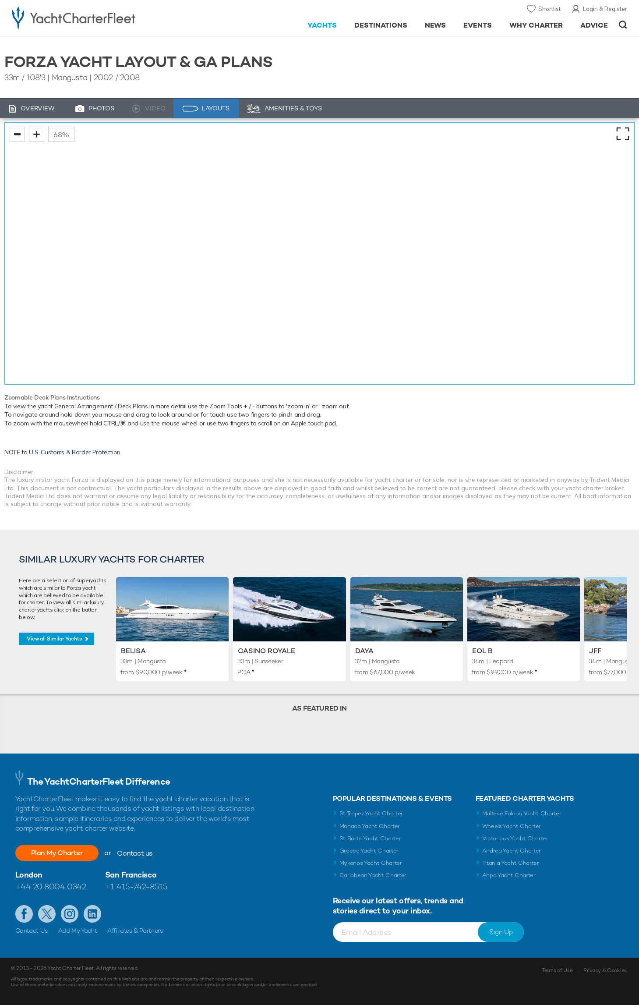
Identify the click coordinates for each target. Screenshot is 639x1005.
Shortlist (549, 8)
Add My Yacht (77, 930)
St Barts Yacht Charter (370, 838)
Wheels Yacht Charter (511, 826)
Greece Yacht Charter (369, 850)
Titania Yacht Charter (510, 863)
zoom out (17, 134)
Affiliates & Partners (135, 930)
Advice (594, 25)
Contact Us (31, 930)
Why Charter (536, 25)
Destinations (380, 25)
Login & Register (605, 8)
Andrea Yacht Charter (511, 850)
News (435, 25)
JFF (595, 650)
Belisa (133, 650)
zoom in (36, 134)
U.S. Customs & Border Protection (74, 452)
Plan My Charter (57, 852)
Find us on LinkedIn (92, 914)
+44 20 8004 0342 (50, 886)
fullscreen (622, 133)
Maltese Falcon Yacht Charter (521, 813)
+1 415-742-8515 (136, 886)
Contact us (134, 853)
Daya (364, 650)
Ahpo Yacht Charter (509, 875)
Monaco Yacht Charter (369, 826)
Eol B (482, 650)
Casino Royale (266, 650)
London (28, 875)
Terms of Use (557, 970)
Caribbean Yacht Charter (373, 875)
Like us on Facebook (24, 914)
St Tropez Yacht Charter (371, 813)
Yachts (322, 25)
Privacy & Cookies (605, 970)
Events (477, 25)
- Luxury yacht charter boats (101, 17)
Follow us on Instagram (69, 914)
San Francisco (130, 875)
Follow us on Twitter (47, 914)
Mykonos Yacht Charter (370, 863)
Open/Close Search (623, 25)
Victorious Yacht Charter (515, 838)
